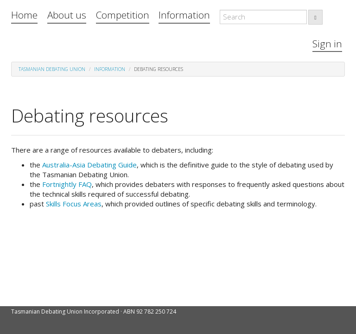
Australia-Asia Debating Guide (89, 164)
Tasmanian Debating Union (52, 69)
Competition (122, 14)
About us (66, 14)
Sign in (327, 43)
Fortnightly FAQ (67, 184)
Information (184, 14)
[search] (315, 17)
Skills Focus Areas (74, 203)
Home (24, 14)
